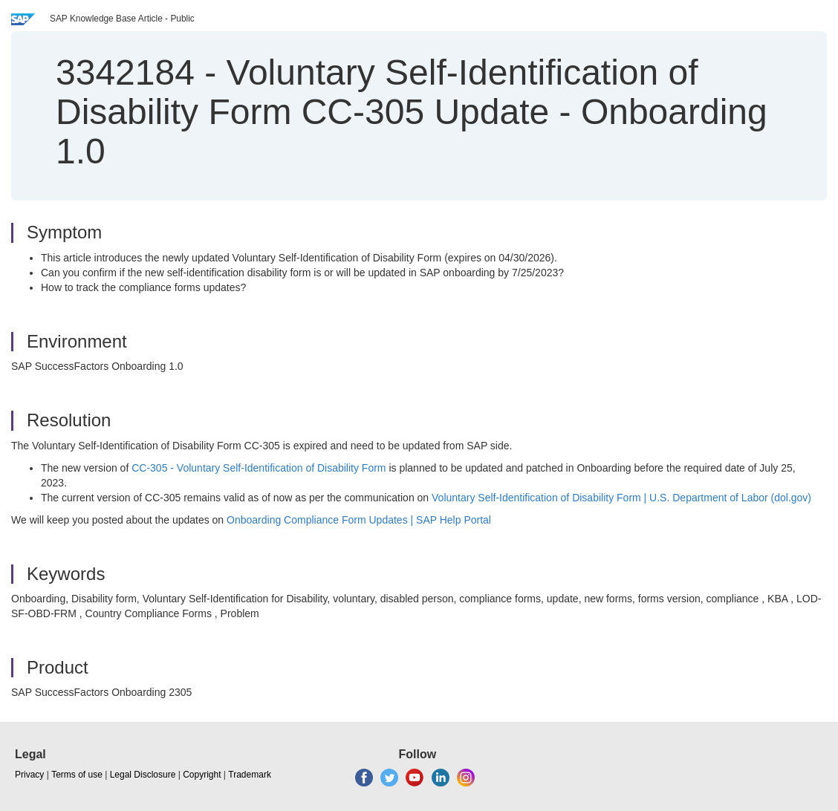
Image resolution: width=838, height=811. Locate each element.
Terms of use (77, 774)
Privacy (29, 774)
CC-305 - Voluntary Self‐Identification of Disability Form (258, 468)
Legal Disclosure (143, 774)
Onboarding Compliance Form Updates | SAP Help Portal (359, 520)
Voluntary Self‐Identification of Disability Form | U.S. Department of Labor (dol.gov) (621, 498)
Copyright (202, 774)
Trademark (249, 774)
